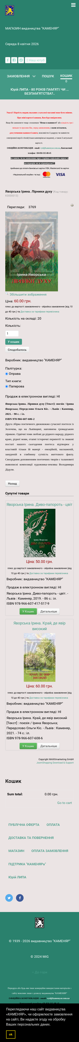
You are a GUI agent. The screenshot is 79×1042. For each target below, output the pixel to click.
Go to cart (64, 803)
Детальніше (48, 611)
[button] (52, 1024)
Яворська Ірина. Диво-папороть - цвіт (39, 504)
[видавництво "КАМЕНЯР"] (9, 10)
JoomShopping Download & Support (55, 762)
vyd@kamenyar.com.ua (50, 148)
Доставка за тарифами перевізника (39, 311)
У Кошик (28, 611)
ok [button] (10, 1034)
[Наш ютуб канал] (35, 60)
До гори (39, 972)
